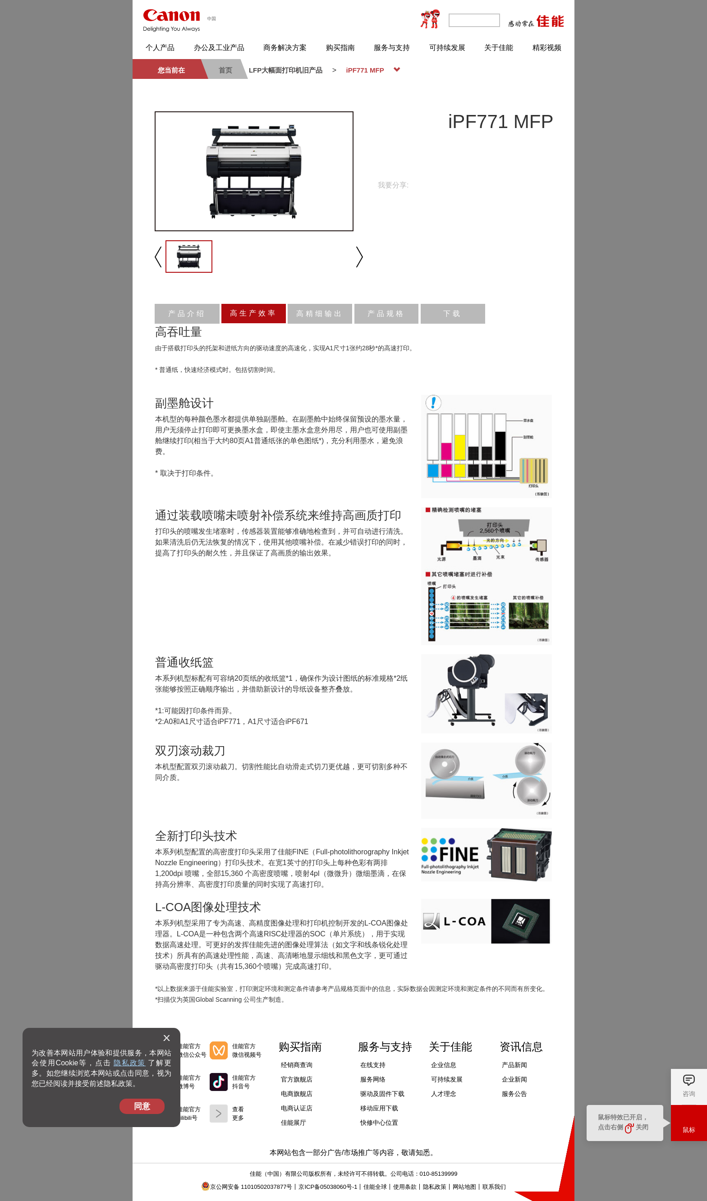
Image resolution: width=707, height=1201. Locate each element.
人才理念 (443, 1093)
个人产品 (160, 47)
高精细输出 (320, 313)
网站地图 (464, 1186)
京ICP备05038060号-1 (327, 1186)
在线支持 (373, 1064)
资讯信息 (521, 1047)
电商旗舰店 (296, 1093)
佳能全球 (375, 1186)
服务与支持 (392, 47)
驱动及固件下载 (382, 1093)
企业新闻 (514, 1079)
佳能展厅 (293, 1122)
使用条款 (405, 1186)
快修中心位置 (379, 1122)
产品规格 (386, 313)
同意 (142, 1106)
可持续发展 (447, 47)
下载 (452, 313)
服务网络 (373, 1079)
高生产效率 (253, 313)
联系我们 (494, 1186)
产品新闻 (514, 1064)
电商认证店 (296, 1108)
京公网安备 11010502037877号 (247, 1186)
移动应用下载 (379, 1108)
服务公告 (514, 1093)
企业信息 (443, 1064)
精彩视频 (547, 47)
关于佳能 (498, 47)
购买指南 (340, 47)
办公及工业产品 (219, 47)
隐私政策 (130, 1063)
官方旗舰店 (296, 1079)
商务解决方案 (285, 47)
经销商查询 (296, 1064)
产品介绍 (187, 313)
